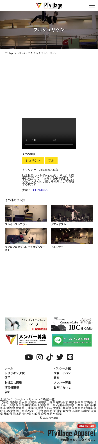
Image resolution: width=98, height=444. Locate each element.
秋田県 (41, 402)
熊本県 (17, 413)
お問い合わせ (62, 387)
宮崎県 (36, 413)
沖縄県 (57, 413)
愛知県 (20, 408)
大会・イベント (64, 373)
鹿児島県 (47, 413)
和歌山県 (87, 408)
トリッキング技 (14, 373)
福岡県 (85, 411)
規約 (7, 392)
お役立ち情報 (13, 382)
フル (51, 160)
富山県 (51, 405)
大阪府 (57, 408)
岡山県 (20, 411)
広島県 (29, 411)
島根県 (10, 411)
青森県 (13, 402)
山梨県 (79, 405)
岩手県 (23, 402)
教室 (56, 377)
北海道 (4, 402)
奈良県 (76, 408)
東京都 (20, 405)
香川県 (57, 411)
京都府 (48, 408)
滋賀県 (39, 408)
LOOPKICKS (39, 190)
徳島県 (48, 411)
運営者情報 (11, 387)
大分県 (26, 413)
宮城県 (32, 402)
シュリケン (33, 160)
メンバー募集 (62, 382)
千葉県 (10, 405)
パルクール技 (62, 368)
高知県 (76, 411)
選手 (7, 377)
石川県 (60, 405)
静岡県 (10, 408)
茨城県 (69, 402)
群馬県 (88, 402)
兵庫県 (67, 408)
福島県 (60, 402)
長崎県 (8, 413)
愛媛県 (67, 411)
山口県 (39, 411)
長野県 (88, 405)
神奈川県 (31, 405)
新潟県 (41, 405)
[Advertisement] (49, 85)
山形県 (51, 402)
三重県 (29, 408)
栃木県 (79, 402)
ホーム (8, 368)
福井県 (69, 405)
